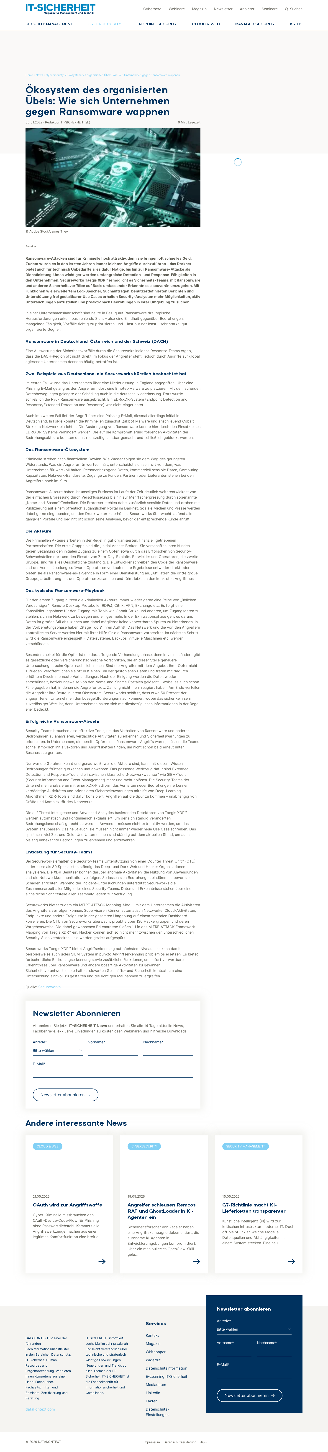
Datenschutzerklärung (180, 1442)
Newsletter (223, 9)
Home (29, 75)
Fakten (151, 1401)
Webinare (177, 9)
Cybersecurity (104, 24)
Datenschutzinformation (166, 1368)
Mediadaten (156, 1384)
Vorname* (96, 1042)
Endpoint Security (156, 24)
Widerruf (153, 1360)
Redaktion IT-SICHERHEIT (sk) (67, 122)
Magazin (199, 9)
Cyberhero (152, 9)
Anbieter (247, 9)
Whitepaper (156, 1352)
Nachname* (153, 1042)
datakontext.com (40, 1409)
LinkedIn (153, 1393)
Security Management (49, 24)
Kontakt (152, 1335)
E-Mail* (39, 1064)
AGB (203, 1442)
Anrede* (40, 1042)
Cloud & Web (206, 24)
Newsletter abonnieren (63, 1094)
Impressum (152, 1442)
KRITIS (296, 24)
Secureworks (49, 987)
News (39, 75)
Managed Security (255, 24)
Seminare (270, 9)
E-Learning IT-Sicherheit (166, 1376)
